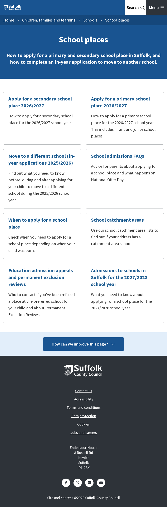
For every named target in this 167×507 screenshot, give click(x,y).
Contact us (83, 390)
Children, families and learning (49, 20)
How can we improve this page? (83, 344)
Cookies (83, 424)
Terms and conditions (84, 407)
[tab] (135, 7)
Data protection (83, 415)
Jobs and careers (83, 432)
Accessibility (83, 399)
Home (8, 20)
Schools (90, 20)
